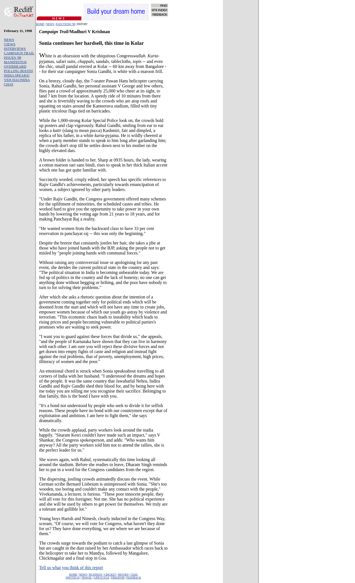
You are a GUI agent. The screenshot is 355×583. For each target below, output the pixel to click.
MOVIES (123, 574)
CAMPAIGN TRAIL (19, 53)
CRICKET (110, 574)
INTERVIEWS (15, 48)
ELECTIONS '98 (65, 24)
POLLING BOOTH (18, 71)
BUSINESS (95, 574)
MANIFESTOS (15, 62)
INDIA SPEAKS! (17, 75)
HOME (40, 24)
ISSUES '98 (12, 57)
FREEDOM (118, 577)
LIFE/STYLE (101, 577)
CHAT (8, 84)
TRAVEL (86, 577)
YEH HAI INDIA (17, 80)
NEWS (50, 24)
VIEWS (9, 44)
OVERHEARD (15, 66)
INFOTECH (72, 577)
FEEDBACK (134, 577)
